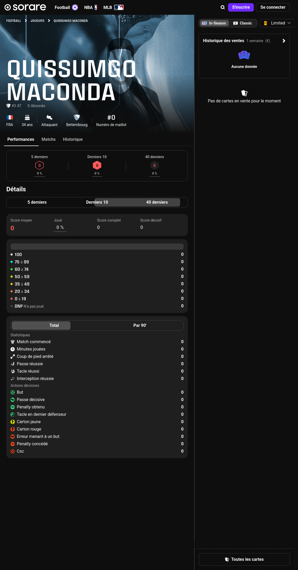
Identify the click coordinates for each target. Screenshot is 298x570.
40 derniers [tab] (157, 202)
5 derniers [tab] (37, 202)
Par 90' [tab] (140, 325)
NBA (90, 7)
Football (66, 7)
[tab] (242, 23)
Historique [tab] (73, 139)
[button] (223, 7)
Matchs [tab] (49, 139)
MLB (113, 7)
